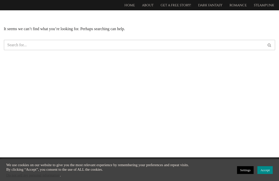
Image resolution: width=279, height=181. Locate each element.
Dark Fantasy (210, 5)
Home (129, 5)
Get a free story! (176, 5)
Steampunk (264, 5)
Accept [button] (265, 170)
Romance (238, 5)
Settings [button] (245, 170)
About (148, 5)
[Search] (134, 45)
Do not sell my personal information (33, 175)
